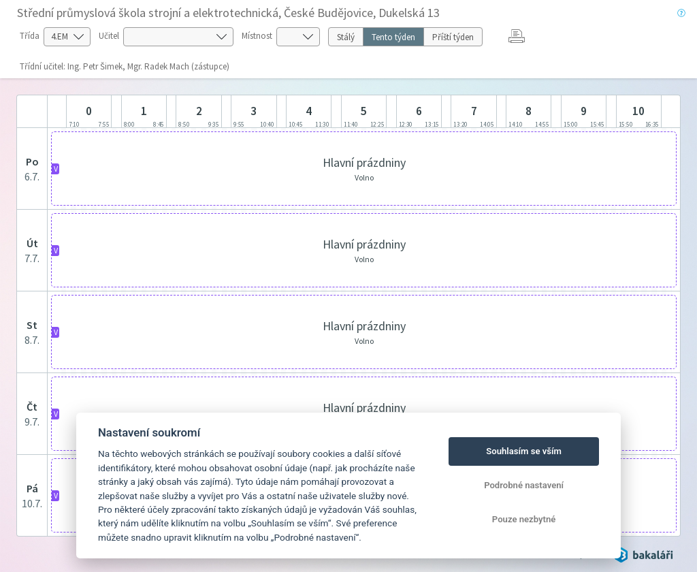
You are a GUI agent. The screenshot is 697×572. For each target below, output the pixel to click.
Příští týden (453, 37)
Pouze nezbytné (524, 519)
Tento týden (393, 37)
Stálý (346, 37)
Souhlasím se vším (524, 451)
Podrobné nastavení (524, 485)
